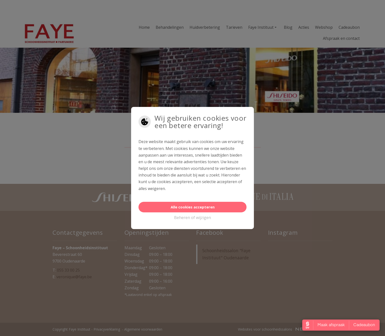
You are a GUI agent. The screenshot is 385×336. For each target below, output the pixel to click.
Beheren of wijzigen (192, 217)
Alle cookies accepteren (193, 207)
